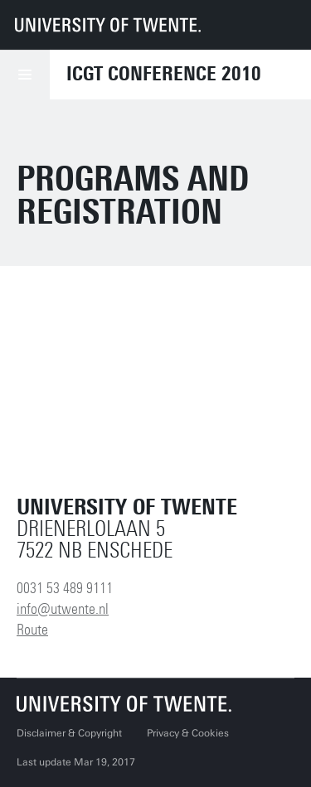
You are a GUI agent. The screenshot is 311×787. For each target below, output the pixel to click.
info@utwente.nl (63, 609)
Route (32, 629)
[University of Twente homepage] (108, 25)
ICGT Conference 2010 (163, 74)
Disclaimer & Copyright (69, 733)
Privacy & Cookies (188, 733)
